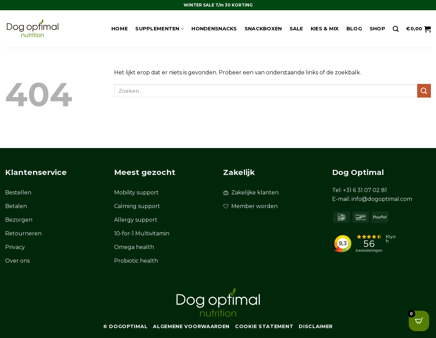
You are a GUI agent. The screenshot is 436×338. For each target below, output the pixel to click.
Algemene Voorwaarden (191, 326)
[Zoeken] (396, 29)
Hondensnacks (214, 29)
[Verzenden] (424, 90)
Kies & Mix (325, 29)
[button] (418, 28)
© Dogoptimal (125, 326)
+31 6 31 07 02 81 (365, 190)
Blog (354, 29)
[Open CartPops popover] (419, 321)
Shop (377, 29)
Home (119, 29)
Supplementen (159, 29)
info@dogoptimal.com (382, 199)
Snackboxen (263, 29)
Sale (296, 29)
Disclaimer (316, 326)
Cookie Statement (264, 326)
